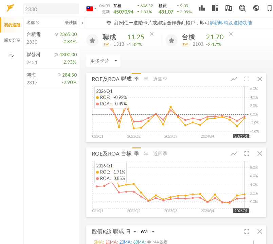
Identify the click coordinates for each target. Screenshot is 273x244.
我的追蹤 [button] (12, 24)
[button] (49, 8)
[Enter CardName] (103, 61)
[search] (51, 8)
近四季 (160, 79)
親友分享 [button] (12, 40)
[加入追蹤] (92, 40)
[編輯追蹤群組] (11, 55)
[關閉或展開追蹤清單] (82, 22)
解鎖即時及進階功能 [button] (231, 22)
